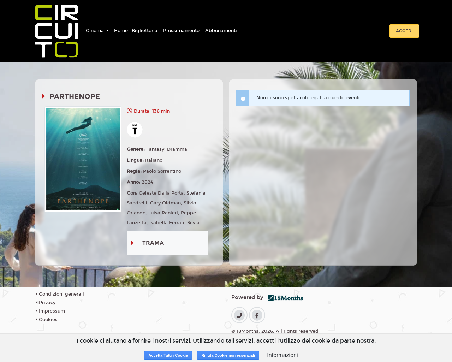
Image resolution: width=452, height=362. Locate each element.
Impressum (50, 311)
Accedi (404, 31)
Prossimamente (181, 31)
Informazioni (282, 355)
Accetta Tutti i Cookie (168, 355)
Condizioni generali (60, 294)
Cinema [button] (95, 31)
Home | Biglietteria (135, 31)
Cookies (47, 319)
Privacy (45, 302)
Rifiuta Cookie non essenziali (228, 355)
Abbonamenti (221, 31)
